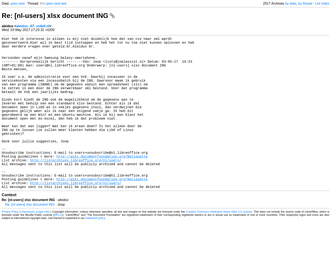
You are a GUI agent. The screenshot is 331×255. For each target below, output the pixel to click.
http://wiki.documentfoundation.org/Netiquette (102, 183)
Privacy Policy (10, 245)
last (63, 3)
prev (14, 3)
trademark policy (95, 251)
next (21, 3)
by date (290, 3)
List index (322, 3)
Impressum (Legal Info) (35, 245)
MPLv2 (58, 248)
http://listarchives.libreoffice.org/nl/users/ (75, 188)
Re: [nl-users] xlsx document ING (58, 15)
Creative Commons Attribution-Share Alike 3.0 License (219, 245)
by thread (305, 3)
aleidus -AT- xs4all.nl (32, 26)
